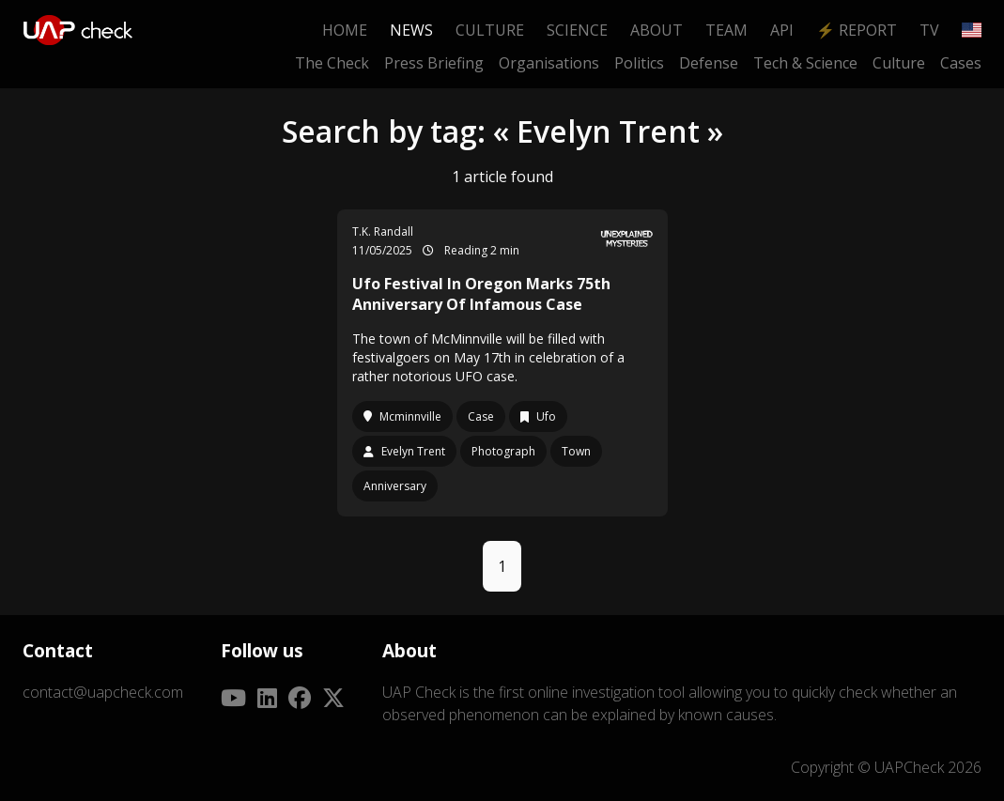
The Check (332, 63)
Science (577, 30)
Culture (490, 30)
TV (929, 30)
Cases (960, 63)
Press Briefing (434, 63)
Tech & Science (805, 63)
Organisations (549, 63)
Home (344, 30)
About (656, 30)
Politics (639, 63)
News (411, 30)
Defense (708, 63)
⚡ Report (856, 30)
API (782, 30)
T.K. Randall (382, 231)
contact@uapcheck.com (103, 692)
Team (726, 30)
